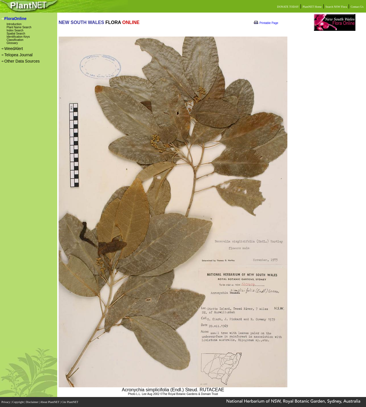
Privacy (6, 402)
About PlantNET (50, 402)
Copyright (18, 402)
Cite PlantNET (70, 402)
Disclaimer (32, 402)
